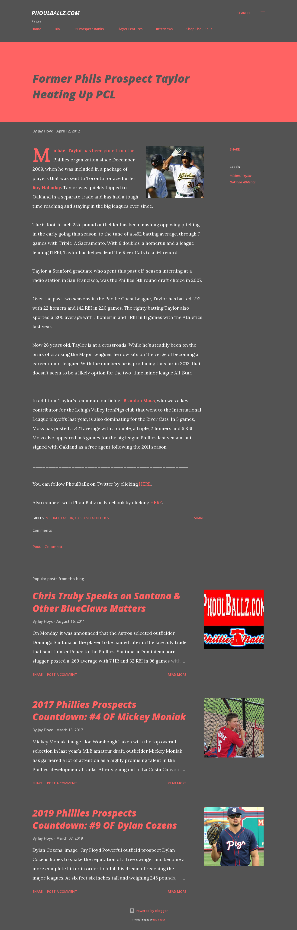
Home (36, 29)
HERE (145, 484)
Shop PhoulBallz (199, 29)
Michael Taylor (67, 150)
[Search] (243, 13)
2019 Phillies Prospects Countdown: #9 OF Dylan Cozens (104, 819)
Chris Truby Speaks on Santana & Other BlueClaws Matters (106, 601)
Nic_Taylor (159, 919)
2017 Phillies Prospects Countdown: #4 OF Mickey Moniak (109, 710)
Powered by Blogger (148, 910)
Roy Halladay (46, 187)
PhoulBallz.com (56, 13)
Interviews (164, 29)
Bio (57, 29)
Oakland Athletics (242, 182)
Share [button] (235, 149)
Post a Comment (47, 546)
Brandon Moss (139, 400)
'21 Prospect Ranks (89, 29)
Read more (177, 674)
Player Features (129, 29)
